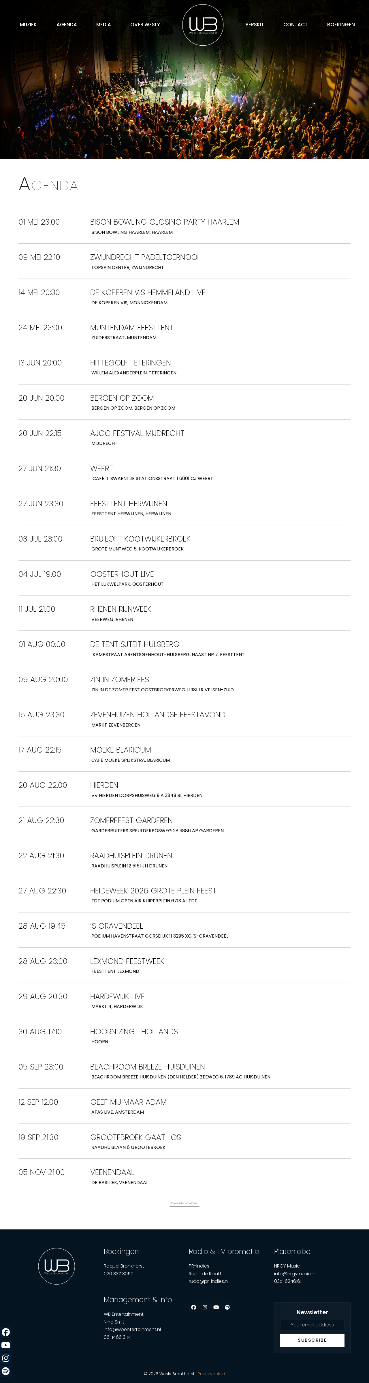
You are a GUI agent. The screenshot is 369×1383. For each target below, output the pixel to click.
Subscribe (312, 1340)
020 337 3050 (118, 1273)
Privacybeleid (211, 1374)
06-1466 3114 (117, 1337)
